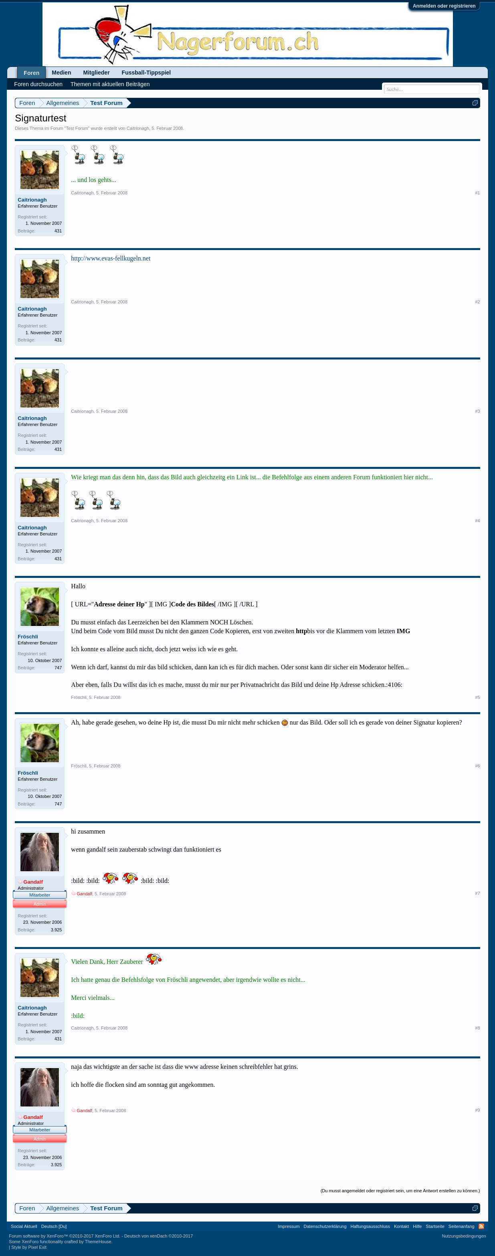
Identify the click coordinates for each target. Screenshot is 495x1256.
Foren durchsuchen (38, 84)
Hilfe (417, 1226)
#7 (477, 893)
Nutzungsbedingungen (464, 1236)
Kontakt (401, 1226)
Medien (61, 72)
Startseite (435, 1226)
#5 (477, 697)
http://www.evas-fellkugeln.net (110, 258)
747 (58, 667)
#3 (477, 411)
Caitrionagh (138, 128)
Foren (31, 73)
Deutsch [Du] (54, 1226)
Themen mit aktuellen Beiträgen (110, 84)
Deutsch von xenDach (158, 1236)
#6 (477, 765)
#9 (477, 1110)
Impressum (288, 1226)
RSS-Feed (481, 1226)
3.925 (56, 929)
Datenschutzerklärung (325, 1226)
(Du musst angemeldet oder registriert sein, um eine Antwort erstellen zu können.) (400, 1190)
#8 (477, 1028)
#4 (477, 520)
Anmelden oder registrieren (444, 6)
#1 (477, 192)
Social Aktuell (24, 1226)
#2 (477, 301)
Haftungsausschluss (370, 1226)
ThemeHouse (98, 1241)
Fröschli (28, 637)
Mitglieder (96, 72)
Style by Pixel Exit (28, 1247)
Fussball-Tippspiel (146, 72)
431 (58, 230)
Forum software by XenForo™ (64, 1236)
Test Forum (77, 128)
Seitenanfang (462, 1226)
